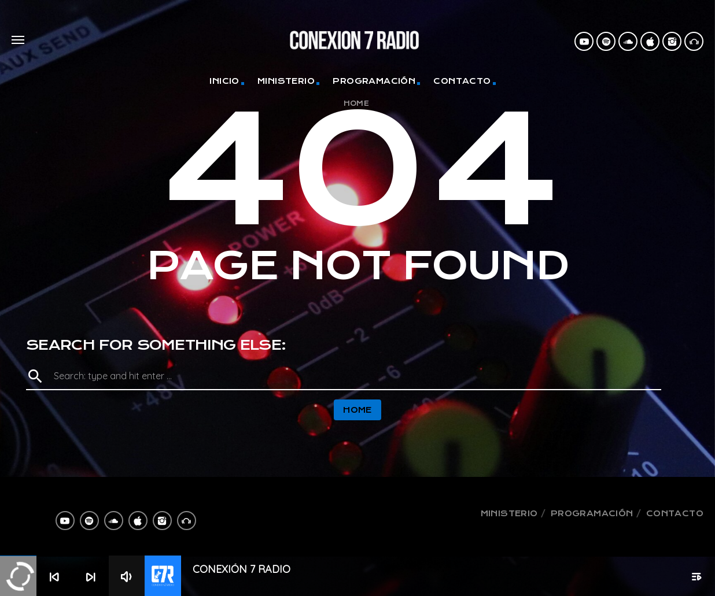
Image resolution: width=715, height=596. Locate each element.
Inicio (224, 81)
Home (357, 104)
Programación (374, 81)
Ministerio (286, 81)
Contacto (462, 81)
